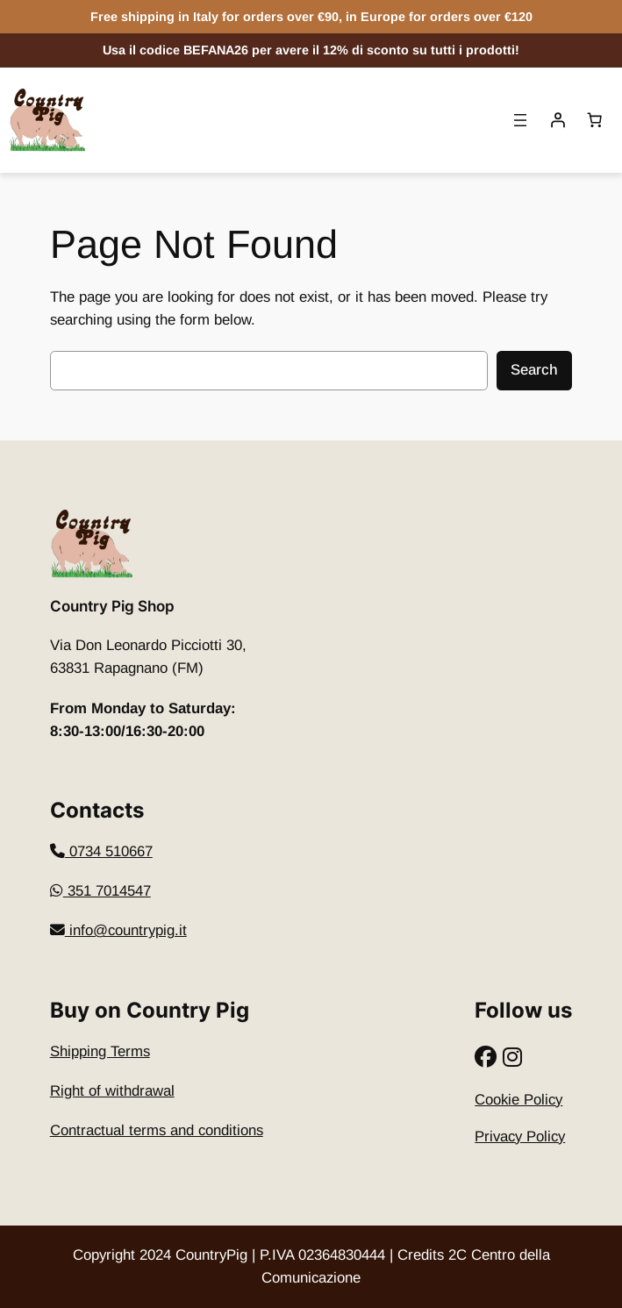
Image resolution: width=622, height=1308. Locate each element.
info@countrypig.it (118, 930)
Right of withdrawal (112, 1091)
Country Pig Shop (112, 606)
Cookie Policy (518, 1099)
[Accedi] (558, 120)
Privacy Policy (520, 1136)
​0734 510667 (101, 851)
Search (534, 369)
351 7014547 (100, 891)
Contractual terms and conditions (156, 1130)
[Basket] (594, 120)
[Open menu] (520, 120)
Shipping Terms (100, 1051)
